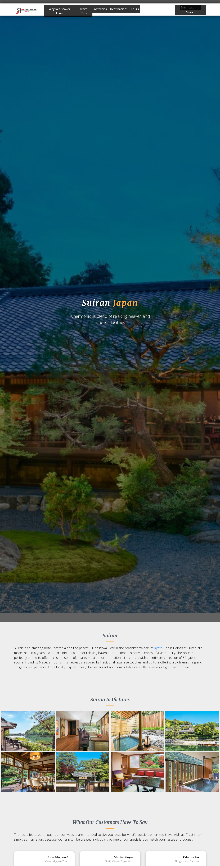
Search (190, 12)
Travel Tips (83, 11)
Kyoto (158, 648)
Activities (100, 9)
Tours (135, 9)
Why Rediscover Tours (59, 11)
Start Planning (152, 11)
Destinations (119, 9)
